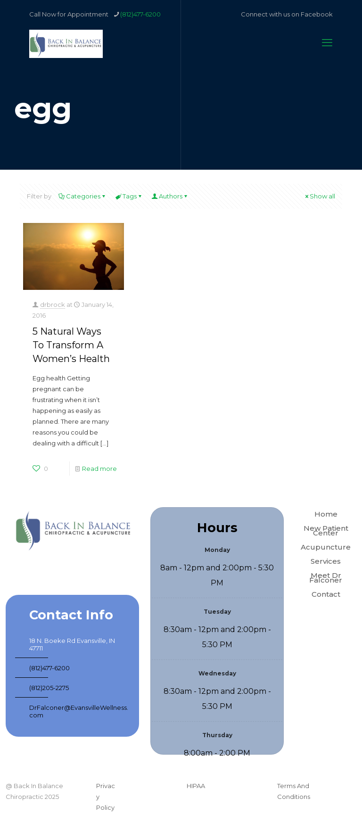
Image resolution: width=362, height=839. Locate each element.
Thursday (217, 735)
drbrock (52, 304)
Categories (82, 196)
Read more (99, 468)
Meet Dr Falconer (325, 577)
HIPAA (196, 786)
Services (326, 561)
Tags (129, 196)
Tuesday (217, 611)
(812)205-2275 (49, 687)
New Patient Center (326, 530)
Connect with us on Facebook (287, 14)
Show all (319, 196)
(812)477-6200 (49, 668)
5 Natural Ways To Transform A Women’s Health (71, 345)
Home (325, 514)
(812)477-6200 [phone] (140, 14)
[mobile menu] (327, 43)
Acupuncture (326, 547)
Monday (217, 549)
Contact (326, 594)
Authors (170, 196)
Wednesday (217, 673)
